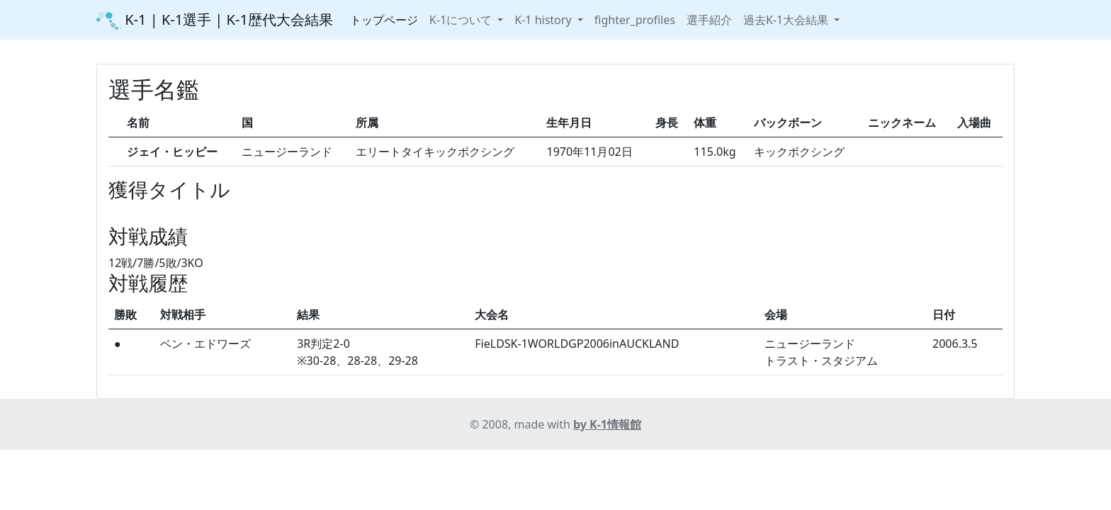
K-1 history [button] (544, 20)
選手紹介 (709, 20)
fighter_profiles (634, 20)
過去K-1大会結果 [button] (787, 20)
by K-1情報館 (607, 424)
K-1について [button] (462, 20)
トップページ (384, 20)
